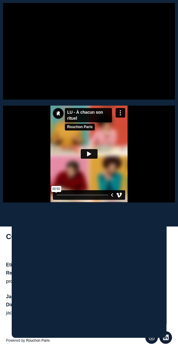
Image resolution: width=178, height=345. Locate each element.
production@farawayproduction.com (44, 281)
